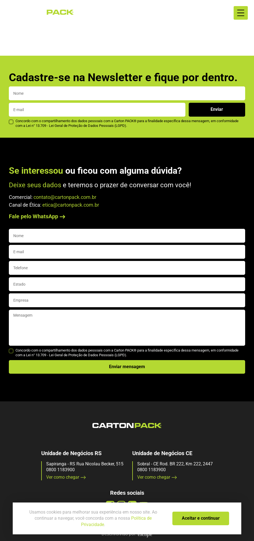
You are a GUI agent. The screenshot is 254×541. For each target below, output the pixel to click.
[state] (127, 284)
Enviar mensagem (127, 366)
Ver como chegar (66, 477)
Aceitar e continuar (201, 518)
